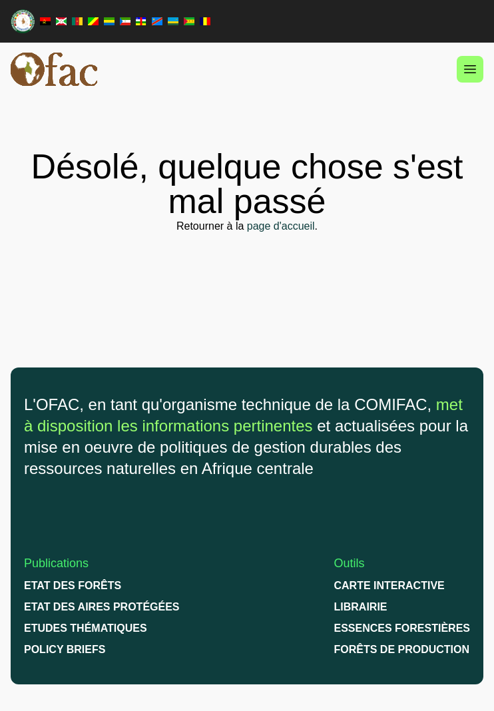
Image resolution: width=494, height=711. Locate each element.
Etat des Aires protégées (102, 606)
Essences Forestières (402, 628)
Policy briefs (64, 649)
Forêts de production (402, 649)
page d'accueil (281, 226)
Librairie (360, 606)
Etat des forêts (72, 585)
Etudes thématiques (85, 628)
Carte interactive (389, 585)
